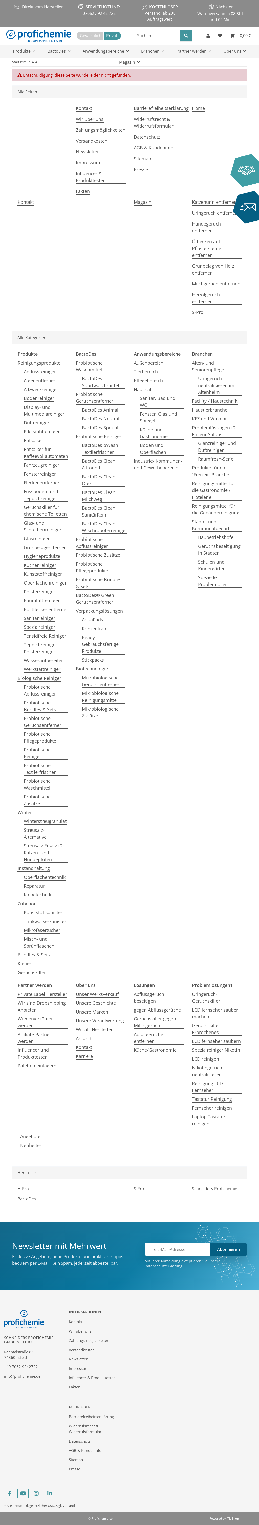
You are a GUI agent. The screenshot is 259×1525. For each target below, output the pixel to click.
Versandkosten (91, 141)
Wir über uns (89, 119)
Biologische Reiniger (39, 678)
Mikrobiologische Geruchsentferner (100, 681)
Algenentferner (39, 380)
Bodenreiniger (39, 398)
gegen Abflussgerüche (157, 1010)
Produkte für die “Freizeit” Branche (210, 471)
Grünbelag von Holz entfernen (213, 269)
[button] (208, 36)
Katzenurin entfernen (214, 202)
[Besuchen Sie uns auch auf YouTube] (23, 1493)
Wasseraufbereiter (43, 660)
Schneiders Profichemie (214, 1189)
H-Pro (23, 1189)
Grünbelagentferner (45, 547)
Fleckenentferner (41, 483)
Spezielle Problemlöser (212, 580)
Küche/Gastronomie (155, 1050)
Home (198, 108)
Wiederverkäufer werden (35, 1022)
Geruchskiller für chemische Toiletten (45, 510)
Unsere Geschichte (96, 1003)
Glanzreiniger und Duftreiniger (217, 446)
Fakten (83, 191)
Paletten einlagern (37, 1066)
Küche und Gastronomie (154, 433)
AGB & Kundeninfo (154, 148)
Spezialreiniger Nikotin (216, 1050)
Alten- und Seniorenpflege (208, 366)
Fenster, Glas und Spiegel (158, 417)
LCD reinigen (205, 1059)
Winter (25, 812)
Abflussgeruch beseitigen (149, 997)
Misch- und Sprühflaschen (39, 942)
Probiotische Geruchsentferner (42, 721)
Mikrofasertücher (42, 930)
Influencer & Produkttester (90, 176)
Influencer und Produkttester (33, 1053)
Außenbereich (148, 363)
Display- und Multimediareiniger (44, 410)
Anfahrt (84, 1038)
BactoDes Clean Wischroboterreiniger (104, 527)
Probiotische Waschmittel (37, 784)
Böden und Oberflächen (153, 448)
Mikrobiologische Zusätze (100, 712)
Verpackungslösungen (99, 611)
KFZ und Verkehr (209, 419)
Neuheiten (31, 1145)
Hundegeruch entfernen (206, 227)
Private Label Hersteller (42, 994)
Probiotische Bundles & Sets (40, 706)
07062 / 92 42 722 (99, 13)
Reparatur (34, 886)
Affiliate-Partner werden (34, 1037)
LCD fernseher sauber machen (215, 1013)
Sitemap (142, 158)
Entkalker (33, 440)
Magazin (143, 202)
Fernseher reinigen (212, 1108)
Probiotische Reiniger (37, 753)
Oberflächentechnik (45, 877)
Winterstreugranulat (45, 821)
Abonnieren (228, 1249)
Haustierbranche (209, 410)
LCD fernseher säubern (216, 1041)
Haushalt (143, 389)
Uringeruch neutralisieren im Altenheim (216, 385)
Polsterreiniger (39, 592)
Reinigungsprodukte (39, 363)
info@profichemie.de (22, 1376)
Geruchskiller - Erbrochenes (207, 1028)
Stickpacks (93, 660)
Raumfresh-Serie (215, 459)
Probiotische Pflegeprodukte (40, 737)
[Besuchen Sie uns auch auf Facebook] (9, 1493)
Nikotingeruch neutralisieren (207, 1071)
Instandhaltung (34, 868)
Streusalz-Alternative (35, 833)
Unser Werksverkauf (97, 994)
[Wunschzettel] (220, 36)
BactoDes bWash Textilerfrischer (100, 448)
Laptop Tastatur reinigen (208, 1120)
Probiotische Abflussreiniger (40, 690)
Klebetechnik (37, 895)
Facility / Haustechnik (214, 401)
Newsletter (87, 152)
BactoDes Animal (100, 410)
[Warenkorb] (240, 36)
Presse (141, 169)
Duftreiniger (36, 423)
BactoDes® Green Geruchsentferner (95, 598)
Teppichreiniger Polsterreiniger (40, 648)
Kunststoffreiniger (43, 574)
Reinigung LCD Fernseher (207, 1086)
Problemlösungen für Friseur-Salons (214, 430)
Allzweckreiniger (41, 389)
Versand (68, 1505)
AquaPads (92, 620)
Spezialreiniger (39, 627)
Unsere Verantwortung (100, 1021)
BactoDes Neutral (100, 419)
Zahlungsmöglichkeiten (100, 130)
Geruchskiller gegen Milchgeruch (155, 1022)
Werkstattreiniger (42, 669)
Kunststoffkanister (43, 912)
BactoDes (27, 1199)
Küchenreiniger (40, 565)
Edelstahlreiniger (42, 432)
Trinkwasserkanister (45, 921)
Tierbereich (146, 372)
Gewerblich (90, 35)
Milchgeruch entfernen (216, 284)
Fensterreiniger (40, 474)
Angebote (30, 1136)
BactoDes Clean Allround (98, 464)
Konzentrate (94, 628)
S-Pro (197, 312)
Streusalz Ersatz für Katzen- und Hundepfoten (44, 852)
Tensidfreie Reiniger (45, 636)
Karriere (84, 1056)
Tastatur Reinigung (212, 1099)
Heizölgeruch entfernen (206, 297)
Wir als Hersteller (94, 1029)
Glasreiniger (37, 538)
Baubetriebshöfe (215, 537)
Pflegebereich (148, 380)
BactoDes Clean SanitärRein (98, 511)
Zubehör (27, 904)
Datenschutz (147, 137)
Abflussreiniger (40, 372)
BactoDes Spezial (100, 427)
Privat (111, 35)
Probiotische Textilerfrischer (40, 768)
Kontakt (84, 108)
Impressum (88, 163)
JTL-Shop (233, 1518)
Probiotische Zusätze (37, 800)
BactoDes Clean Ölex (98, 480)
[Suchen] (156, 35)
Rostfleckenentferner (46, 609)
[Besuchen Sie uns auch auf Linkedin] (49, 1493)
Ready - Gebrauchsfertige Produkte (100, 644)
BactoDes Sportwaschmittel (100, 381)
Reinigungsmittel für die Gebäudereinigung (215, 509)
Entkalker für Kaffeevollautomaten (46, 452)
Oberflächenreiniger (45, 583)
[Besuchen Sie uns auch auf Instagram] (36, 1493)
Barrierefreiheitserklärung (161, 108)
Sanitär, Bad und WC (157, 401)
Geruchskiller (32, 972)
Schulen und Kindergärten (212, 565)
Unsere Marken (92, 1012)
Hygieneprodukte (42, 556)
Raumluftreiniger (42, 600)
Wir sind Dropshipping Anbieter (42, 1006)
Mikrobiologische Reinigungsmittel (100, 696)
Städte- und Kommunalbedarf (210, 525)
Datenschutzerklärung (164, 1266)
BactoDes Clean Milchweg (98, 495)
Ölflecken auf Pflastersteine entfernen (206, 248)
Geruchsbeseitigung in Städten (219, 549)
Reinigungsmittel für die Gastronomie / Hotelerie (213, 490)
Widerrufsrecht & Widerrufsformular (154, 122)
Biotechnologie (92, 669)
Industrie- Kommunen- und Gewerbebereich (158, 464)
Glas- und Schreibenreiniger (42, 526)
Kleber (24, 963)
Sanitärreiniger (39, 618)
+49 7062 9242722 (21, 1366)
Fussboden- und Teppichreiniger (41, 494)
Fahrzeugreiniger (41, 465)
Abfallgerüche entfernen (148, 1037)
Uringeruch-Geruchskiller (206, 997)
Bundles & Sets (34, 955)
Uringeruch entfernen (215, 213)
